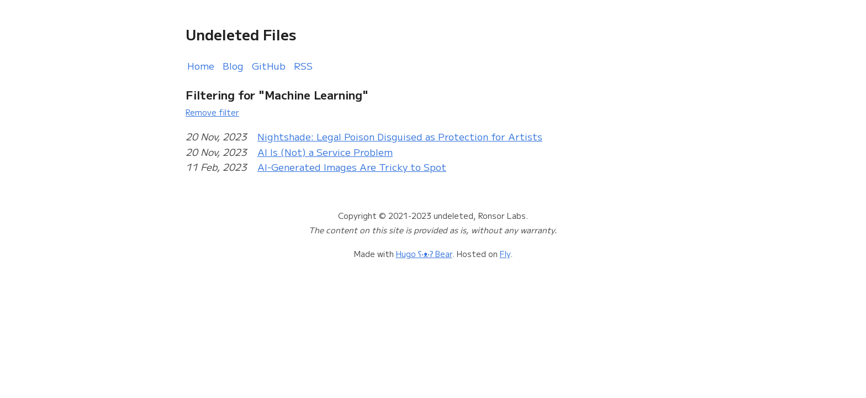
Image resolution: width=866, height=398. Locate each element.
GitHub (269, 65)
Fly (505, 253)
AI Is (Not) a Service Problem (325, 152)
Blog (233, 65)
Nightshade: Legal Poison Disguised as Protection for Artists (399, 136)
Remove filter (212, 112)
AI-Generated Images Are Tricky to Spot (351, 167)
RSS (303, 65)
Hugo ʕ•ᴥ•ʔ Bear (424, 253)
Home (200, 65)
